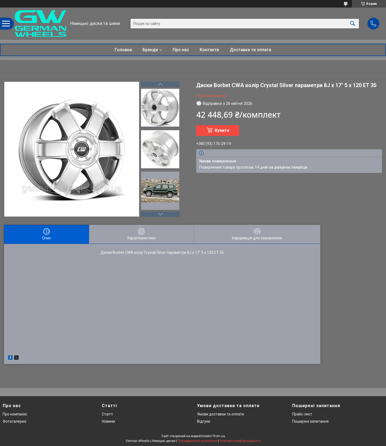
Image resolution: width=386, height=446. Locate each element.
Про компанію (15, 414)
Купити (222, 130)
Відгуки (203, 421)
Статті (107, 414)
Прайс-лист (302, 414)
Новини (108, 421)
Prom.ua (219, 436)
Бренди (150, 49)
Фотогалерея (14, 421)
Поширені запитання (310, 421)
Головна (123, 49)
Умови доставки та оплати (220, 414)
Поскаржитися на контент (197, 441)
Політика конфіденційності (240, 441)
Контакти (209, 49)
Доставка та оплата (250, 49)
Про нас (181, 49)
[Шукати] (352, 23)
